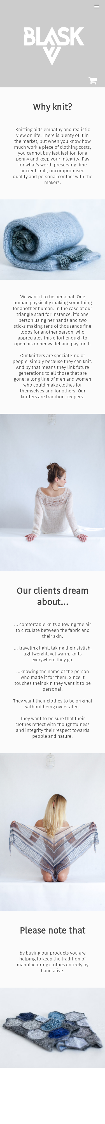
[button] (97, 7)
